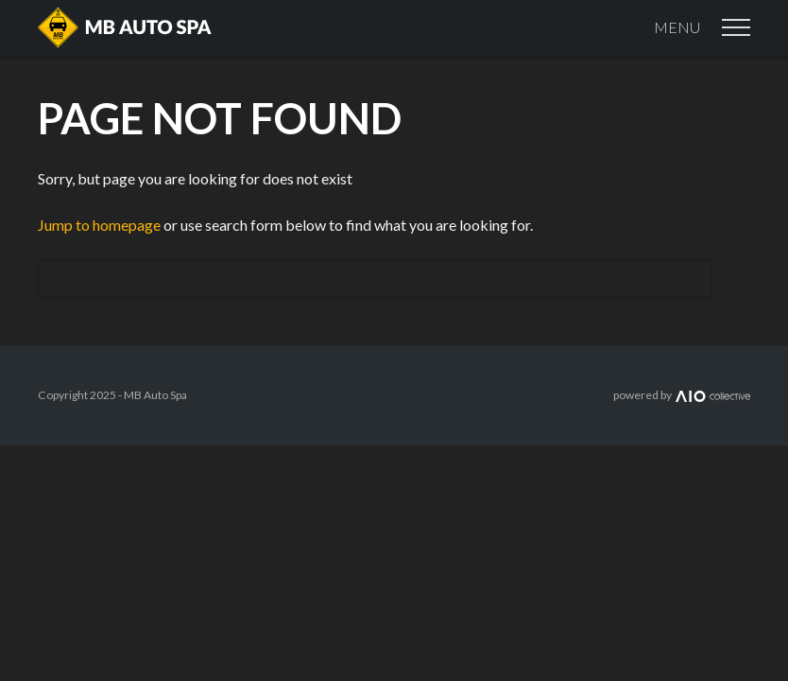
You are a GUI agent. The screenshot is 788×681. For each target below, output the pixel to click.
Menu (702, 27)
